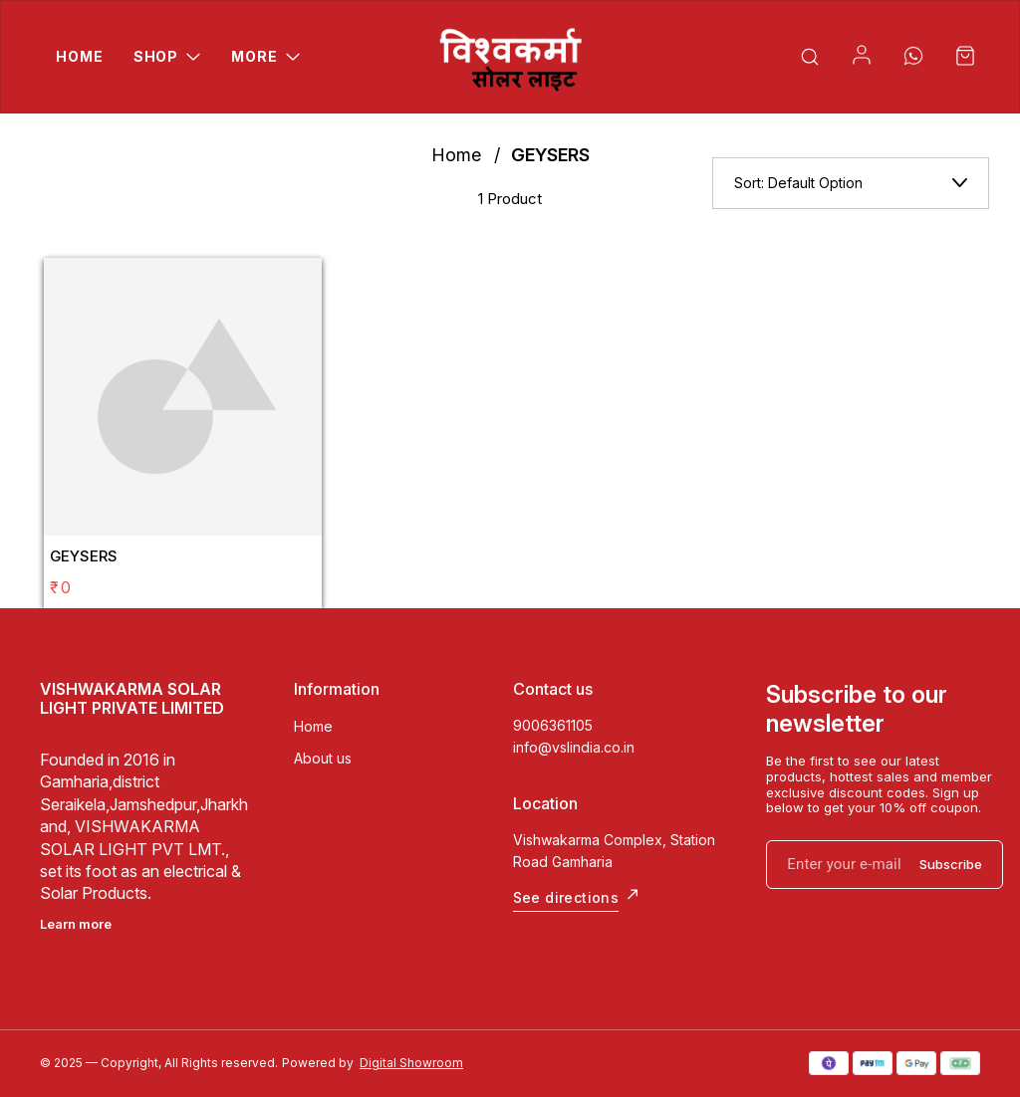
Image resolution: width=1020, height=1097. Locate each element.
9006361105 (553, 725)
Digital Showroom (411, 1062)
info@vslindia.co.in (574, 747)
